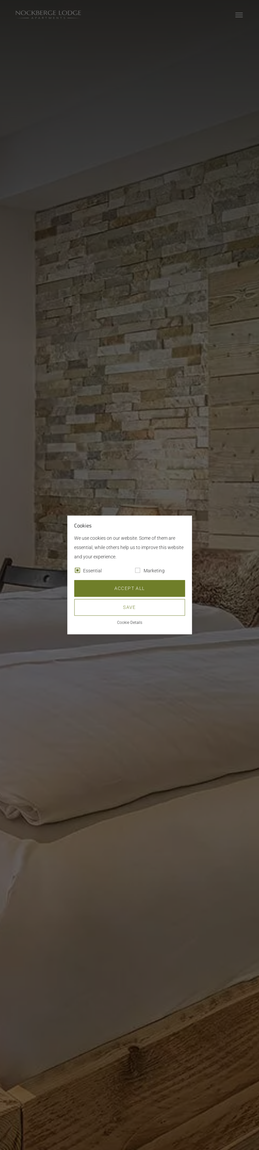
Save (129, 607)
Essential (92, 571)
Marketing (154, 571)
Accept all (129, 588)
